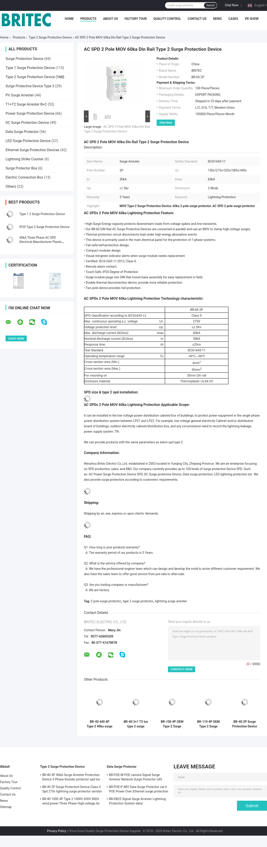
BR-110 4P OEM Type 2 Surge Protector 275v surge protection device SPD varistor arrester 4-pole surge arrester (208, 724)
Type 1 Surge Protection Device (30, 68)
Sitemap (6, 807)
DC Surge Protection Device (27, 122)
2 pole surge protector (106, 601)
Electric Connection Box (24, 177)
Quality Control (167, 18)
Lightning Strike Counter (25, 159)
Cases (233, 18)
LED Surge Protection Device (28, 141)
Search (210, 5)
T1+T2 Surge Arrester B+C (26, 104)
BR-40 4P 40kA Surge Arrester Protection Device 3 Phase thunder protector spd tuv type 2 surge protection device (71, 777)
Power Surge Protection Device (30, 113)
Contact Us (197, 18)
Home (69, 18)
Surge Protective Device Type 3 (30, 86)
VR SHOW (252, 18)
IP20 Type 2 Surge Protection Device (44, 227)
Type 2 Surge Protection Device (50, 37)
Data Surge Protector (22, 132)
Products (88, 18)
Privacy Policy (56, 831)
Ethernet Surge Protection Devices (32, 150)
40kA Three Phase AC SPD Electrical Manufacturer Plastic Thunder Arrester (40, 242)
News (217, 18)
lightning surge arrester (171, 601)
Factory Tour (136, 18)
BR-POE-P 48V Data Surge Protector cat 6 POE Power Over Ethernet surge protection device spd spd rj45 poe (138, 789)
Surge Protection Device (24, 59)
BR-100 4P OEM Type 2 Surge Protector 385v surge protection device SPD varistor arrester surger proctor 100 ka (172, 724)
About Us (110, 18)
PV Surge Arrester (20, 95)
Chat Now (231, 5)
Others (11, 186)
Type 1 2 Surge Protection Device (42, 214)
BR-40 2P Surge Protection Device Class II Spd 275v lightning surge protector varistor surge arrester (244, 724)
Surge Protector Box (21, 168)
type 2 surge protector (138, 601)
